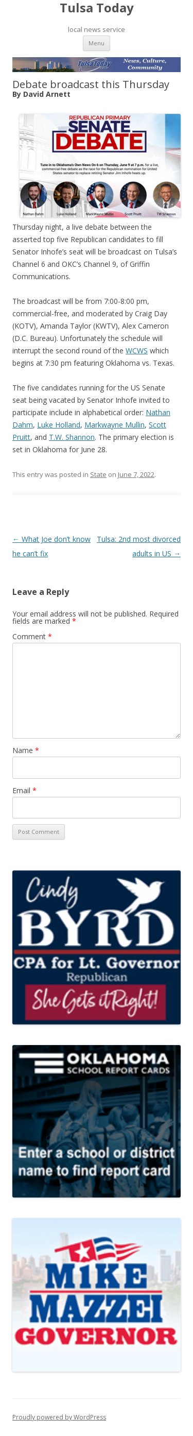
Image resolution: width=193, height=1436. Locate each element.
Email (24, 790)
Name (25, 750)
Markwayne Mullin (114, 425)
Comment (32, 636)
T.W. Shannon (72, 437)
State (98, 474)
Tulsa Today (97, 8)
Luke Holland (58, 425)
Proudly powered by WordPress (59, 1417)
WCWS (137, 350)
